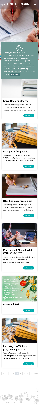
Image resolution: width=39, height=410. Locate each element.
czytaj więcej (29, 115)
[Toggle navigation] (35, 4)
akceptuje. (14, 74)
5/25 (36, 373)
